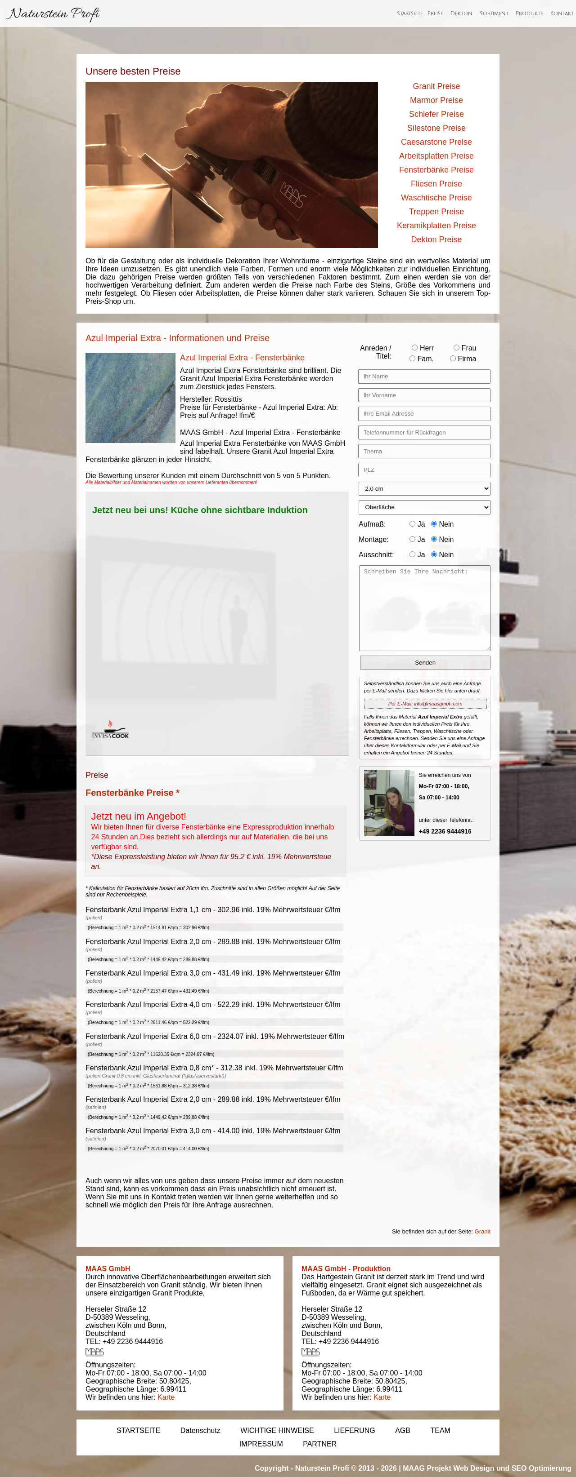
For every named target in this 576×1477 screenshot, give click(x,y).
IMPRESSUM (261, 1444)
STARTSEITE (138, 1430)
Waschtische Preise (436, 197)
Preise (435, 14)
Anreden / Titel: (375, 352)
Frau (465, 348)
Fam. (422, 359)
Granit (482, 1231)
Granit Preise (436, 86)
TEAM (440, 1430)
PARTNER (320, 1444)
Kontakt (562, 14)
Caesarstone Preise (436, 141)
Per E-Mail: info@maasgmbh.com (425, 703)
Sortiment (494, 14)
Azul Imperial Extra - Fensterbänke (242, 357)
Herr (423, 348)
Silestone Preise (436, 128)
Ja (417, 524)
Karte (166, 1397)
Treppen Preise (436, 211)
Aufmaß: (372, 524)
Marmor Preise (436, 100)
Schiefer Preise (436, 114)
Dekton (461, 14)
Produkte (529, 14)
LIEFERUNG (354, 1430)
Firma (463, 359)
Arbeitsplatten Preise (436, 155)
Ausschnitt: (376, 555)
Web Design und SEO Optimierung (512, 1468)
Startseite (410, 14)
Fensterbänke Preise (436, 169)
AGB (402, 1430)
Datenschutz (200, 1430)
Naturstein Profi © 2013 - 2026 (346, 1468)
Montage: (374, 539)
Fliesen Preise (436, 183)
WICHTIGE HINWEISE (277, 1430)
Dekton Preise (436, 239)
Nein (442, 524)
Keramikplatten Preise (436, 225)
